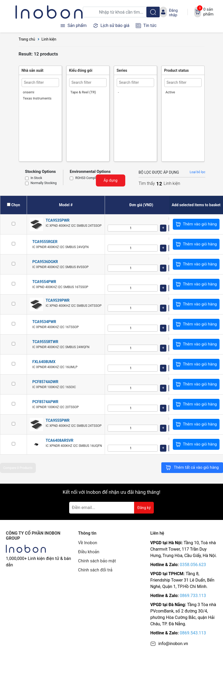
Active (170, 92)
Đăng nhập (173, 12)
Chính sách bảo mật (97, 560)
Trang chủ (27, 39)
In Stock (36, 178)
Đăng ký (144, 508)
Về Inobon (87, 542)
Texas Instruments (37, 98)
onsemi (28, 92)
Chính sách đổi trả (95, 569)
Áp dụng (111, 180)
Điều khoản (88, 551)
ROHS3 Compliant (88, 178)
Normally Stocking (44, 183)
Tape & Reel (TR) (83, 92)
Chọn (15, 205)
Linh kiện (48, 39)
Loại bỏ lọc (197, 172)
